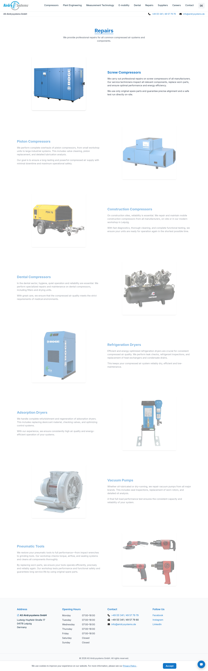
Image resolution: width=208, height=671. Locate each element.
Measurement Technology (100, 5)
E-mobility (124, 5)
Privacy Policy (130, 666)
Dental (137, 5)
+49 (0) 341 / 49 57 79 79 (164, 14)
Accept (170, 666)
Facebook (158, 615)
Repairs (149, 5)
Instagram (158, 619)
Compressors (51, 5)
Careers (176, 5)
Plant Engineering (72, 5)
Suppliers (163, 5)
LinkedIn (157, 624)
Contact (189, 5)
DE (201, 5)
